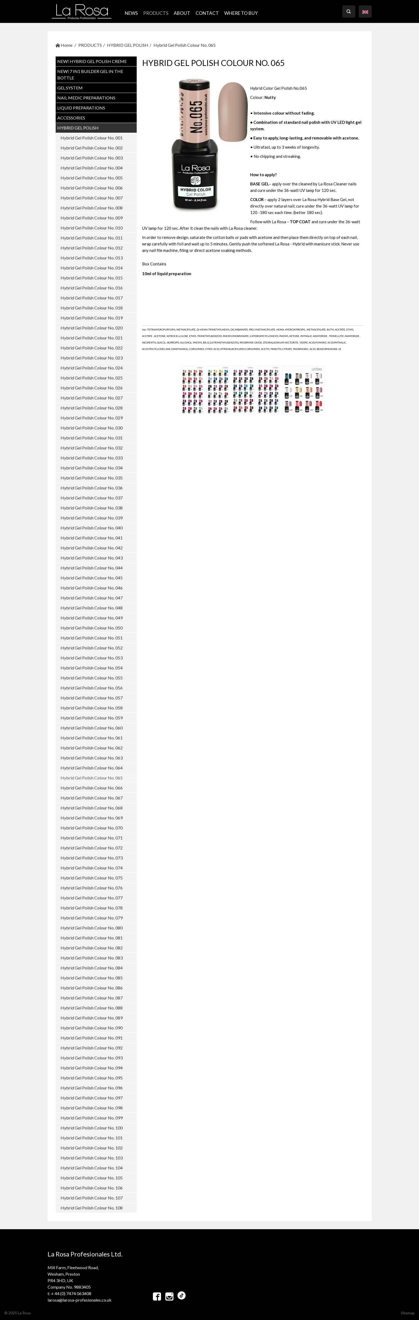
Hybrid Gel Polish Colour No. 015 (92, 277)
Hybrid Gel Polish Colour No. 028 (92, 407)
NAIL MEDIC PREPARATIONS (86, 97)
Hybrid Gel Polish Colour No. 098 (92, 1107)
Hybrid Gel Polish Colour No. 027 (92, 397)
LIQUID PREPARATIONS (81, 107)
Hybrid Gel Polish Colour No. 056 (92, 687)
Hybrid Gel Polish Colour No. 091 (92, 1037)
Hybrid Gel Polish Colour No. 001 (92, 137)
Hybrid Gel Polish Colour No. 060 (92, 727)
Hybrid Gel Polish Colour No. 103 (92, 1157)
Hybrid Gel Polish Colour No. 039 (92, 517)
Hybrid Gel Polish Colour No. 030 (92, 427)
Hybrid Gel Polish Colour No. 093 (92, 1057)
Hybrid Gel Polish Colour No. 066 (92, 787)
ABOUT (182, 13)
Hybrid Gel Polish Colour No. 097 (92, 1097)
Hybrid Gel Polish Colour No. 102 (92, 1147)
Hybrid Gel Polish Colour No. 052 (92, 647)
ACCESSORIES (71, 117)
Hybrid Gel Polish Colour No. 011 (92, 237)
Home (64, 45)
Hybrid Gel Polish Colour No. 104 (92, 1167)
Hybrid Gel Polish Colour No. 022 (92, 347)
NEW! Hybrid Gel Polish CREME (92, 61)
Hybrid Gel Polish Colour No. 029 (92, 417)
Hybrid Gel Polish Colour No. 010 (92, 227)
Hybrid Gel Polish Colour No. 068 (92, 807)
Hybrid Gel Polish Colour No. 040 (92, 527)
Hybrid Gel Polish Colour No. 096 (92, 1087)
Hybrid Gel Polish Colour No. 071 (92, 837)
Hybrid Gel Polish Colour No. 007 (92, 197)
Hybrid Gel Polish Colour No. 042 (92, 547)
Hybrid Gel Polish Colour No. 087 (92, 997)
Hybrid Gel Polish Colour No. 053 (92, 657)
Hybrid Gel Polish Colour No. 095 (92, 1077)
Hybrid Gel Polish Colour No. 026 (92, 387)
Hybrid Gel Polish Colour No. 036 (92, 487)
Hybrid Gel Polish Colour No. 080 (92, 927)
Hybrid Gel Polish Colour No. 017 (92, 297)
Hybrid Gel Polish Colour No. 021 (92, 337)
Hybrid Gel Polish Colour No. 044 (92, 567)
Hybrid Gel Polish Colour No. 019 (92, 317)
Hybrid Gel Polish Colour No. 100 (92, 1127)
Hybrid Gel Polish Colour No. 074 (92, 867)
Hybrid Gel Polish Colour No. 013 (92, 257)
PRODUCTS (155, 13)
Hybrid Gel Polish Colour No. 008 (92, 207)
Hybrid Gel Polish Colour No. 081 (92, 937)
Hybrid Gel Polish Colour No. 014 (92, 267)
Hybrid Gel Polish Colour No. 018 (92, 307)
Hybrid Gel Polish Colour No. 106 (92, 1187)
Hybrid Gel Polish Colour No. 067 (92, 797)
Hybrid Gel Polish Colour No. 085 (92, 977)
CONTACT (207, 13)
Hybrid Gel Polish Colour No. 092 (92, 1047)
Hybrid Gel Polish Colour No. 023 (92, 357)
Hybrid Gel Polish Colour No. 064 (92, 767)
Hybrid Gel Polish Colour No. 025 (92, 377)
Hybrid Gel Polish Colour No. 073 (92, 857)
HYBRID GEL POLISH (127, 45)
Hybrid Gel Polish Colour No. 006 (92, 187)
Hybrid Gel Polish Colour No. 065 (184, 45)
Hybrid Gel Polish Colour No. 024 (92, 367)
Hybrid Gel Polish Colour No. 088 (92, 1007)
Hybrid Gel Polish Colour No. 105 (92, 1177)
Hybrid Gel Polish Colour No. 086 (92, 987)
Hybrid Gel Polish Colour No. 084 (92, 967)
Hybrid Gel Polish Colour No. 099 (92, 1117)
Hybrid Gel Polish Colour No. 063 (92, 757)
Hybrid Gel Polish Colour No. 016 (92, 287)
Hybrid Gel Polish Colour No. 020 (92, 327)
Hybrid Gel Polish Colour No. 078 (92, 907)
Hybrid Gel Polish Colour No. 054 (92, 667)
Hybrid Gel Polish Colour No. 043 (92, 557)
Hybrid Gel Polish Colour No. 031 (92, 437)
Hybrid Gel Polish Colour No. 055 (92, 677)
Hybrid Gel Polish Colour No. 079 (92, 917)
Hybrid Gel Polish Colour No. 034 (92, 467)
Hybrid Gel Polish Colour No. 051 (92, 637)
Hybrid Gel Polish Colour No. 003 (92, 157)
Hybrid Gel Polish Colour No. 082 (92, 947)
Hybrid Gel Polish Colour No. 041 (92, 537)
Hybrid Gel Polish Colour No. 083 (92, 957)
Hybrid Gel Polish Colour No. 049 (92, 617)
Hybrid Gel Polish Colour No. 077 (92, 897)
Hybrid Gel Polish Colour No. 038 (92, 507)
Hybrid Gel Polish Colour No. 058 (92, 707)
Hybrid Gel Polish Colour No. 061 (92, 737)
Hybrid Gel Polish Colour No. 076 (92, 887)
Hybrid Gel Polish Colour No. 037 (92, 497)
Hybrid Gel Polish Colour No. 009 (92, 217)
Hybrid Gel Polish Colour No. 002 (92, 147)
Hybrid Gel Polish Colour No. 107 (92, 1197)
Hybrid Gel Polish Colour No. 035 (92, 477)
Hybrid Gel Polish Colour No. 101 (92, 1137)
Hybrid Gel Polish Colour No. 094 (92, 1067)
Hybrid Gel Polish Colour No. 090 (92, 1027)
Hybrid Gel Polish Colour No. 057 (92, 697)
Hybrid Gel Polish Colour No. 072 (92, 847)
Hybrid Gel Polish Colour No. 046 (92, 587)
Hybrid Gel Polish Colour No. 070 (92, 827)
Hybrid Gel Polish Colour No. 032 (92, 447)
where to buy (241, 13)
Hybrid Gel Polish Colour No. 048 (92, 607)
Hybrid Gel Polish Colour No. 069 (92, 817)
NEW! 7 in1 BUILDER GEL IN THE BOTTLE (90, 74)
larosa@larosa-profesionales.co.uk (80, 1299)
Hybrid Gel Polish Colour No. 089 (92, 1017)
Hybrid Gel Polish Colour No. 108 (92, 1207)
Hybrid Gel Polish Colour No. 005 (92, 177)
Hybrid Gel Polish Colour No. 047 (92, 597)
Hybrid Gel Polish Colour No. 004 (92, 167)
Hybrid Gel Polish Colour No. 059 (92, 717)
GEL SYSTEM (70, 87)
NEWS (131, 13)
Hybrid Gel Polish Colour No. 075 (92, 877)
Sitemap (408, 1313)
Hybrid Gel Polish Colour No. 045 (92, 577)
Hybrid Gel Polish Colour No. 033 (92, 457)
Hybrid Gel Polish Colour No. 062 (92, 747)
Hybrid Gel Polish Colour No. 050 (92, 627)
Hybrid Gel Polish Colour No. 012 (92, 247)
